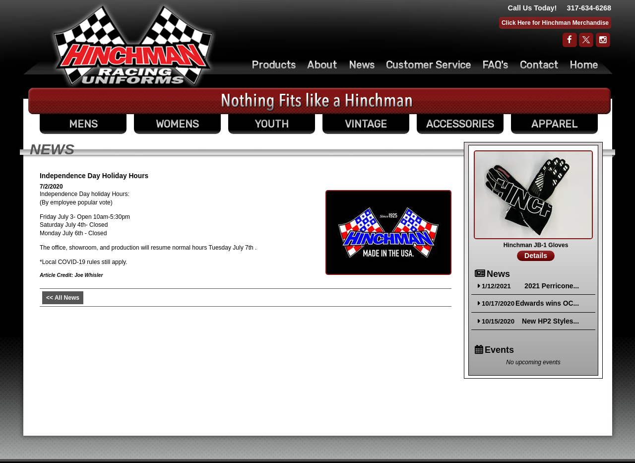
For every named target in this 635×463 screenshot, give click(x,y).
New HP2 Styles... (550, 321)
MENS (83, 124)
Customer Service (428, 65)
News (362, 65)
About (322, 65)
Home (584, 65)
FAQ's (495, 65)
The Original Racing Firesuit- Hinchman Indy (133, 45)
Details (535, 256)
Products (274, 65)
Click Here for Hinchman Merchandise (555, 22)
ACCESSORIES (460, 124)
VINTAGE (366, 124)
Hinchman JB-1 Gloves (536, 245)
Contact (539, 65)
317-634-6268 (589, 8)
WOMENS (177, 124)
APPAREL (554, 124)
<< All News (62, 297)
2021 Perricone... (551, 286)
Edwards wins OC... (547, 303)
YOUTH (271, 124)
